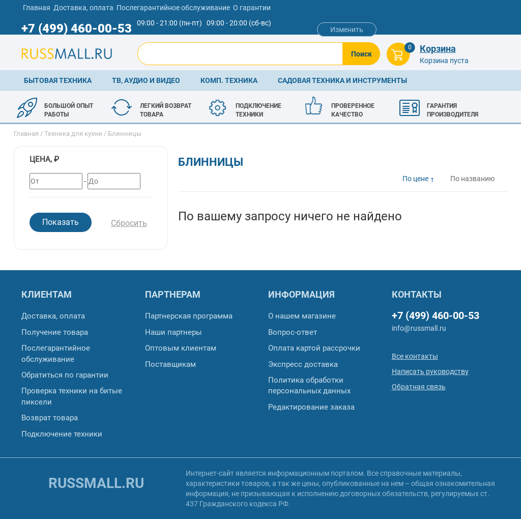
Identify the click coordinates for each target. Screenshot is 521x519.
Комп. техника (228, 80)
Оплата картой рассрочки (314, 348)
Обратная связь (419, 387)
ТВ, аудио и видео (146, 80)
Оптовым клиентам (180, 348)
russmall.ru (96, 483)
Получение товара (54, 332)
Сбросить (129, 223)
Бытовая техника (58, 80)
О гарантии (252, 8)
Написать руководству (430, 371)
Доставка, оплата (83, 8)
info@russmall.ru (419, 328)
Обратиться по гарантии (64, 375)
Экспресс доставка (303, 364)
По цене (415, 179)
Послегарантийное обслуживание (173, 8)
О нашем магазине (302, 316)
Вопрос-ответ (292, 332)
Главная (36, 8)
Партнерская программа (189, 316)
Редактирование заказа (311, 407)
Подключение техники (61, 434)
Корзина (438, 48)
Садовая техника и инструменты (342, 80)
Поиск (361, 54)
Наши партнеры (173, 332)
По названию (472, 179)
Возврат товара (49, 417)
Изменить (346, 29)
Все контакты (415, 356)
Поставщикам (170, 364)
